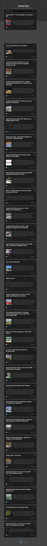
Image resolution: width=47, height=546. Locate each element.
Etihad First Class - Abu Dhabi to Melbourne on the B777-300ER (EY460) (19, 137)
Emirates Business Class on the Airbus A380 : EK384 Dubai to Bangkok (19, 368)
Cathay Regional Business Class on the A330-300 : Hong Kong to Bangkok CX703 (19, 244)
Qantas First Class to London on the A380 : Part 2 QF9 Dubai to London (18, 472)
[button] (34, 14)
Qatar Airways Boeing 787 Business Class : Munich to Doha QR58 (18, 155)
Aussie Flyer (23, 6)
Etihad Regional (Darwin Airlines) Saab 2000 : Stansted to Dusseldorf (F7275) (19, 173)
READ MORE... (33, 27)
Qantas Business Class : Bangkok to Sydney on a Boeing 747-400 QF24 (18, 402)
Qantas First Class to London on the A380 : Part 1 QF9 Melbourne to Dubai (18, 524)
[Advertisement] (40, 23)
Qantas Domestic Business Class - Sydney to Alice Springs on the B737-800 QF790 (19, 420)
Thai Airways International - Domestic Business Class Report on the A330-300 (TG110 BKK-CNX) (17, 314)
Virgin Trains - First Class (13, 455)
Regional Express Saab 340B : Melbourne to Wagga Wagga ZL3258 (18, 119)
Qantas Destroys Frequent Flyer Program (18, 385)
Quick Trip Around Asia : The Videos (16, 45)
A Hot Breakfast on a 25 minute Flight (17, 507)
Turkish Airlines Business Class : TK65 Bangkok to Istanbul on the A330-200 (17, 226)
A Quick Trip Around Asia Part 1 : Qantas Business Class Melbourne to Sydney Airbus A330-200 (19, 83)
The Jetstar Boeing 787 (13, 262)
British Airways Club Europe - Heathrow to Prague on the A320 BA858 (18, 438)
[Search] (42, 2)
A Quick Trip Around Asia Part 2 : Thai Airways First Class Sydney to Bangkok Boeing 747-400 (17, 63)
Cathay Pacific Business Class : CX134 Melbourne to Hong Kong (17, 208)
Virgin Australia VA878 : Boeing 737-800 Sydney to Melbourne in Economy (18, 295)
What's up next (10, 278)
